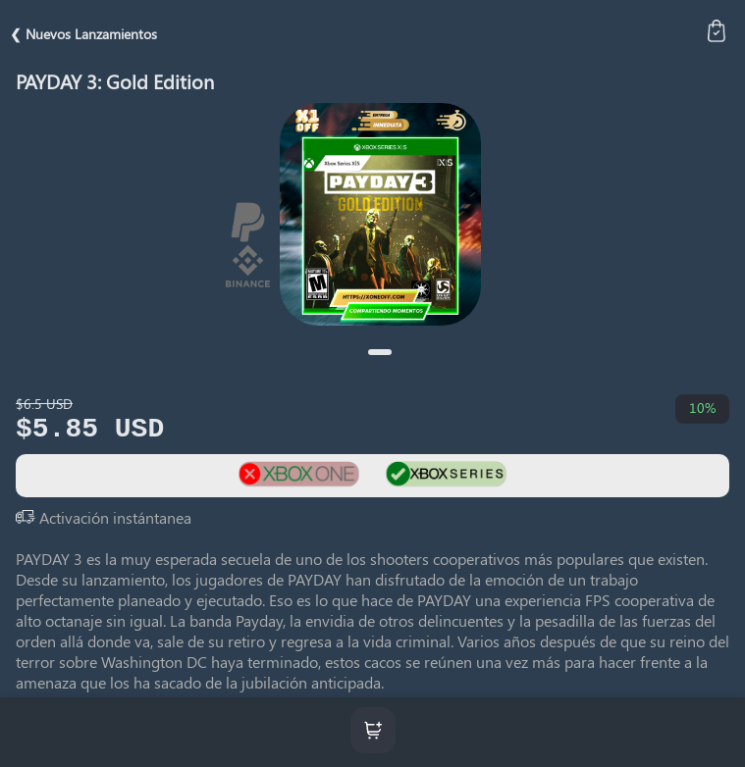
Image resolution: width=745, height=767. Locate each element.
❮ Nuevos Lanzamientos (83, 34)
